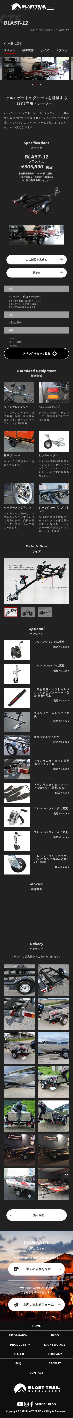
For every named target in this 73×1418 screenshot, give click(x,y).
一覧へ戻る (37, 1215)
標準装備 (28, 50)
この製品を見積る (36, 259)
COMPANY (55, 1354)
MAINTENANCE (54, 1344)
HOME (31, 29)
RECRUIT (55, 1363)
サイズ (44, 50)
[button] (32, 84)
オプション (63, 50)
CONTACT (36, 1372)
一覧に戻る (13, 43)
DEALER (18, 1354)
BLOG (55, 1335)
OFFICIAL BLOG (45, 1404)
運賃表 (36, 272)
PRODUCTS (45, 29)
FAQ (18, 1363)
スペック (9, 50)
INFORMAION (18, 1335)
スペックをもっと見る (40, 353)
